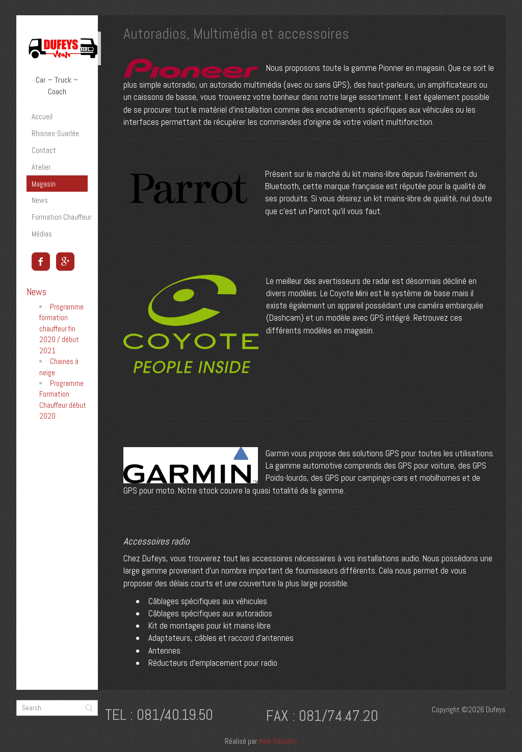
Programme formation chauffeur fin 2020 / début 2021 (61, 328)
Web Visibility (277, 741)
